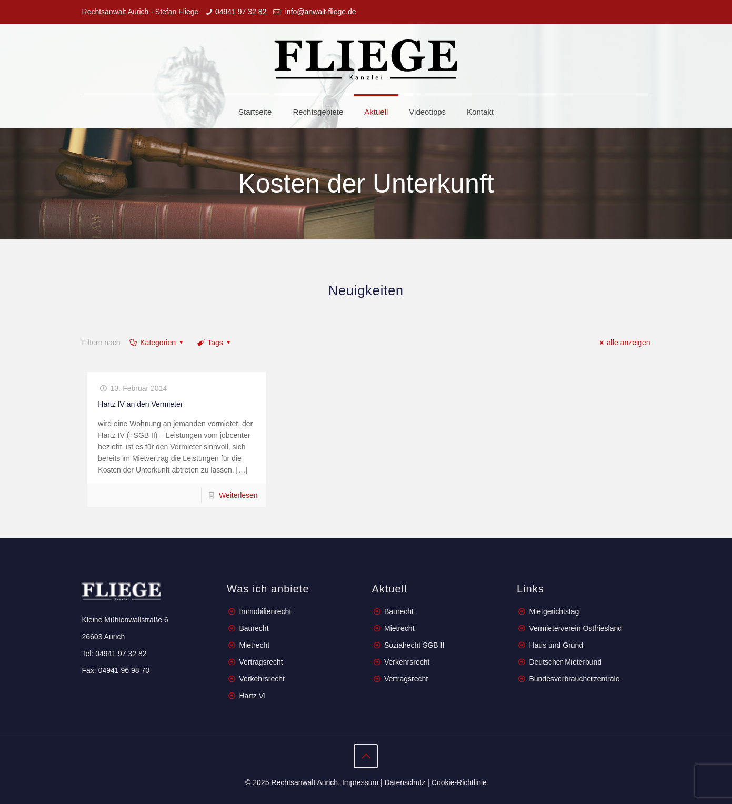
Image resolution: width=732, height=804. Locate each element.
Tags (215, 342)
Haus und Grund (556, 645)
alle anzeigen (623, 342)
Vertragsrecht (260, 662)
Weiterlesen (238, 495)
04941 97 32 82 (240, 11)
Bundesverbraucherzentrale (574, 679)
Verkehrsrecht (261, 679)
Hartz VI (252, 695)
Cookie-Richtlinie (459, 782)
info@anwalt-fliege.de (319, 11)
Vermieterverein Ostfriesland (575, 628)
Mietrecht (254, 645)
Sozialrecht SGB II (414, 645)
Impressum (360, 782)
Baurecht (253, 628)
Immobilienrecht (264, 611)
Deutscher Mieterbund (565, 662)
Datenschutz (405, 782)
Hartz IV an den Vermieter (140, 404)
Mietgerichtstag (554, 611)
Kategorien (157, 342)
